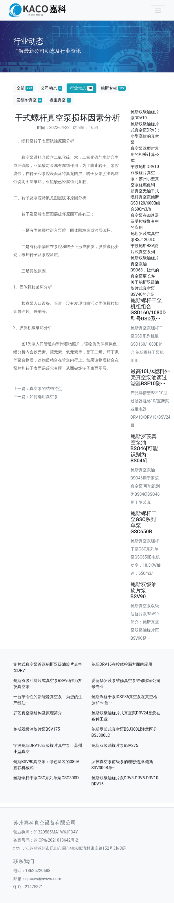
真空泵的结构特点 (46, 388)
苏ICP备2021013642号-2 (56, 840)
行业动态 (81, 88)
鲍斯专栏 (113, 88)
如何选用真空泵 (44, 396)
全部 (25, 88)
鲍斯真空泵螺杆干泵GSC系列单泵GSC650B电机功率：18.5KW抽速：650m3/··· (146, 557)
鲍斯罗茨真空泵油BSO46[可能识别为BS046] (144, 448)
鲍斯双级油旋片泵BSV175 (36, 729)
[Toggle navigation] (158, 10)
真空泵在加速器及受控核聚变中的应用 (145, 221)
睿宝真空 (60, 100)
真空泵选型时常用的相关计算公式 (145, 154)
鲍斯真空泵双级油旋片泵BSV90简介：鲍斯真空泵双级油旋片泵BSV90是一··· (145, 622)
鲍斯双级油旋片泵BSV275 (114, 745)
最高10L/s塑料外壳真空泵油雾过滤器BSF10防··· (150, 377)
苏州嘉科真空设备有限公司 (44, 823)
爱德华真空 (29, 100)
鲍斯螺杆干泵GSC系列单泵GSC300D (46, 778)
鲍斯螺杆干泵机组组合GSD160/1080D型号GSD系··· (148, 310)
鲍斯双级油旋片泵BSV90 (144, 590)
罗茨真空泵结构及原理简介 (37, 713)
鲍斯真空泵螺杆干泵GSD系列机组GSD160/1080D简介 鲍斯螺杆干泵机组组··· (147, 344)
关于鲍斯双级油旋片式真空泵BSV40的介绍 (145, 288)
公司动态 (51, 88)
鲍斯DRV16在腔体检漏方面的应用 (121, 664)
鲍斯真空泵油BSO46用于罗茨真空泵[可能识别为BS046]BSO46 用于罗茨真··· (145, 486)
